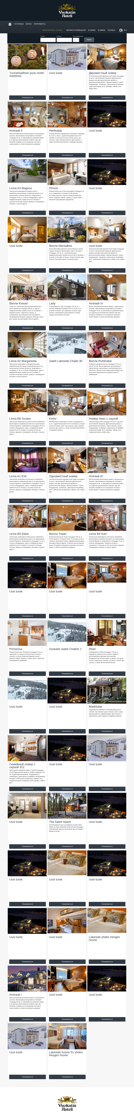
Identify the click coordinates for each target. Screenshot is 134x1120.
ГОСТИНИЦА (19, 24)
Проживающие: (78, 36)
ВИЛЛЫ (29, 24)
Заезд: (42, 36)
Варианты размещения (76, 30)
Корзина (111, 30)
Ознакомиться (27, 97)
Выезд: (59, 36)
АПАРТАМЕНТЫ (39, 24)
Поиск (89, 40)
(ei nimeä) (91, 30)
